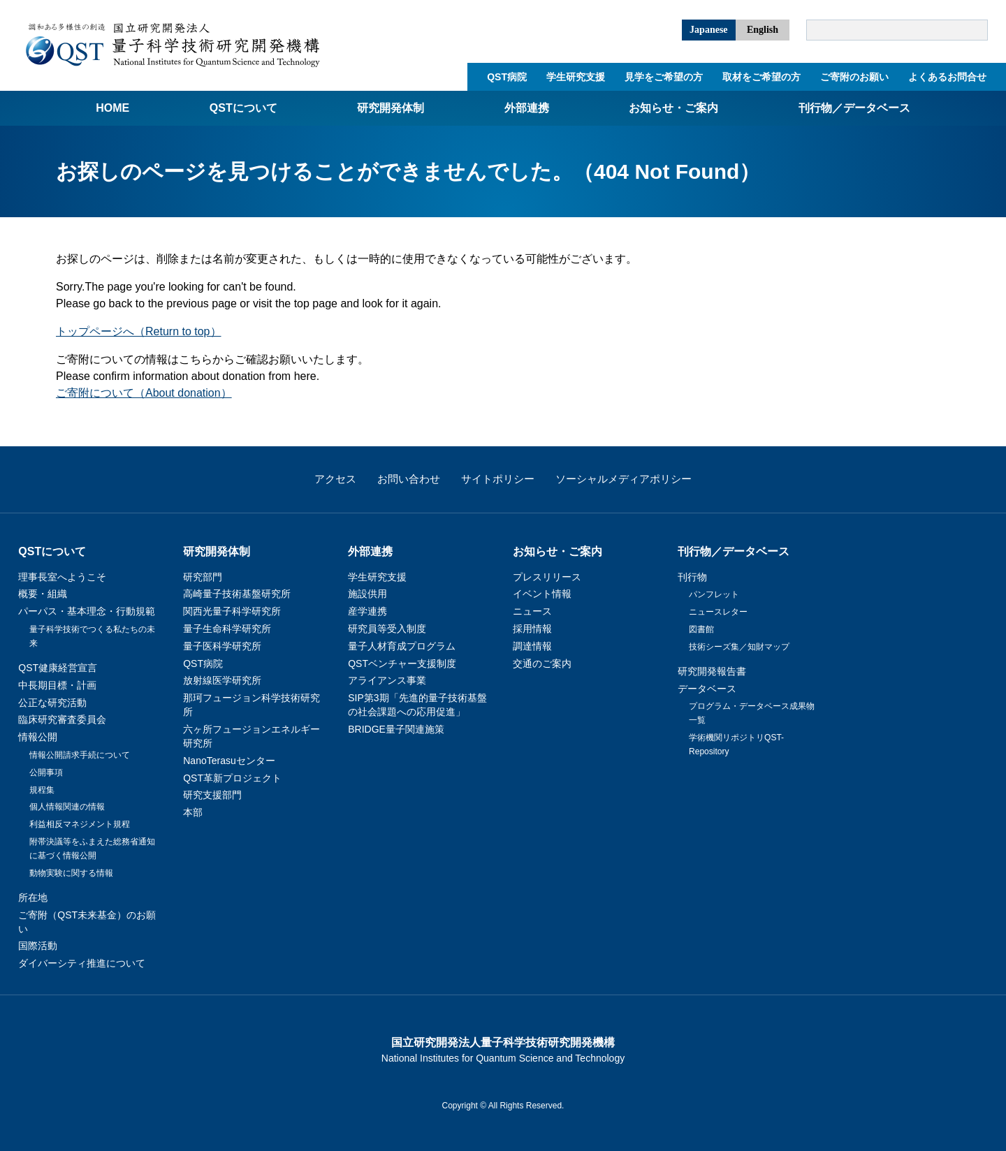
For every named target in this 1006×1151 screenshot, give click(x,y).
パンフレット (714, 594)
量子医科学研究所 (222, 646)
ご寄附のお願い (854, 76)
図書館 (701, 629)
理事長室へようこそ (62, 576)
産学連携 (367, 611)
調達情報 (532, 646)
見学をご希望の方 (664, 76)
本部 (193, 812)
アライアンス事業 (387, 680)
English (762, 29)
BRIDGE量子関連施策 (396, 729)
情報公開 (37, 736)
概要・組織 (42, 593)
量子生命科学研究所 (227, 628)
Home (112, 108)
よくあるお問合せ (947, 76)
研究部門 (202, 576)
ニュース (532, 611)
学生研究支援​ (575, 76)
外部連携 (526, 108)
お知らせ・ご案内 (673, 108)
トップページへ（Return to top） (138, 331)
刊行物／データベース (854, 108)
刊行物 (692, 576)
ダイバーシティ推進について (81, 963)
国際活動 (37, 945)
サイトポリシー (497, 479)
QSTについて (243, 108)
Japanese (708, 29)
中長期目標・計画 (57, 685)
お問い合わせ (408, 479)
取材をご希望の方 (761, 76)
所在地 (33, 897)
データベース (707, 688)
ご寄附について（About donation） (144, 393)
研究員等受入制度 (387, 628)
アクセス (335, 479)
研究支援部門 (212, 794)
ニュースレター (718, 612)
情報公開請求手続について (79, 755)
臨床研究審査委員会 (62, 719)
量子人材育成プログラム (401, 646)
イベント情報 (542, 593)
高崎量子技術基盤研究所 (237, 593)
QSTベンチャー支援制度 (402, 663)
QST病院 (507, 76)
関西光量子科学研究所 (232, 611)
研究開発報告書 (712, 671)
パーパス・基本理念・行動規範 (86, 611)
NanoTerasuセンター (229, 760)
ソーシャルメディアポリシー (623, 479)
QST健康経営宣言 (57, 667)
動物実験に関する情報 (71, 873)
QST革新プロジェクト (232, 778)
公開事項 (46, 772)
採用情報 (532, 628)
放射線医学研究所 (222, 680)
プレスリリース (547, 576)
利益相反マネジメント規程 (79, 824)
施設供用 (367, 593)
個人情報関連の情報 (67, 807)
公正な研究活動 (52, 702)
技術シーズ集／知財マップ (739, 647)
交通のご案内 (542, 663)
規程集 (41, 790)
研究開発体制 (390, 108)
